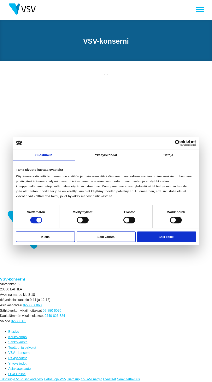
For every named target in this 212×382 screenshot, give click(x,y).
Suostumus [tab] (44, 155)
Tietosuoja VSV (55, 379)
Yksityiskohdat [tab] (106, 155)
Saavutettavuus (128, 379)
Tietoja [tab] (168, 155)
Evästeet (109, 379)
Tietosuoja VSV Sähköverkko (21, 379)
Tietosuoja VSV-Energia (84, 379)
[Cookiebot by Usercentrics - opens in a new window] (178, 143)
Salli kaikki (167, 236)
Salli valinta (106, 236)
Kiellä (45, 236)
